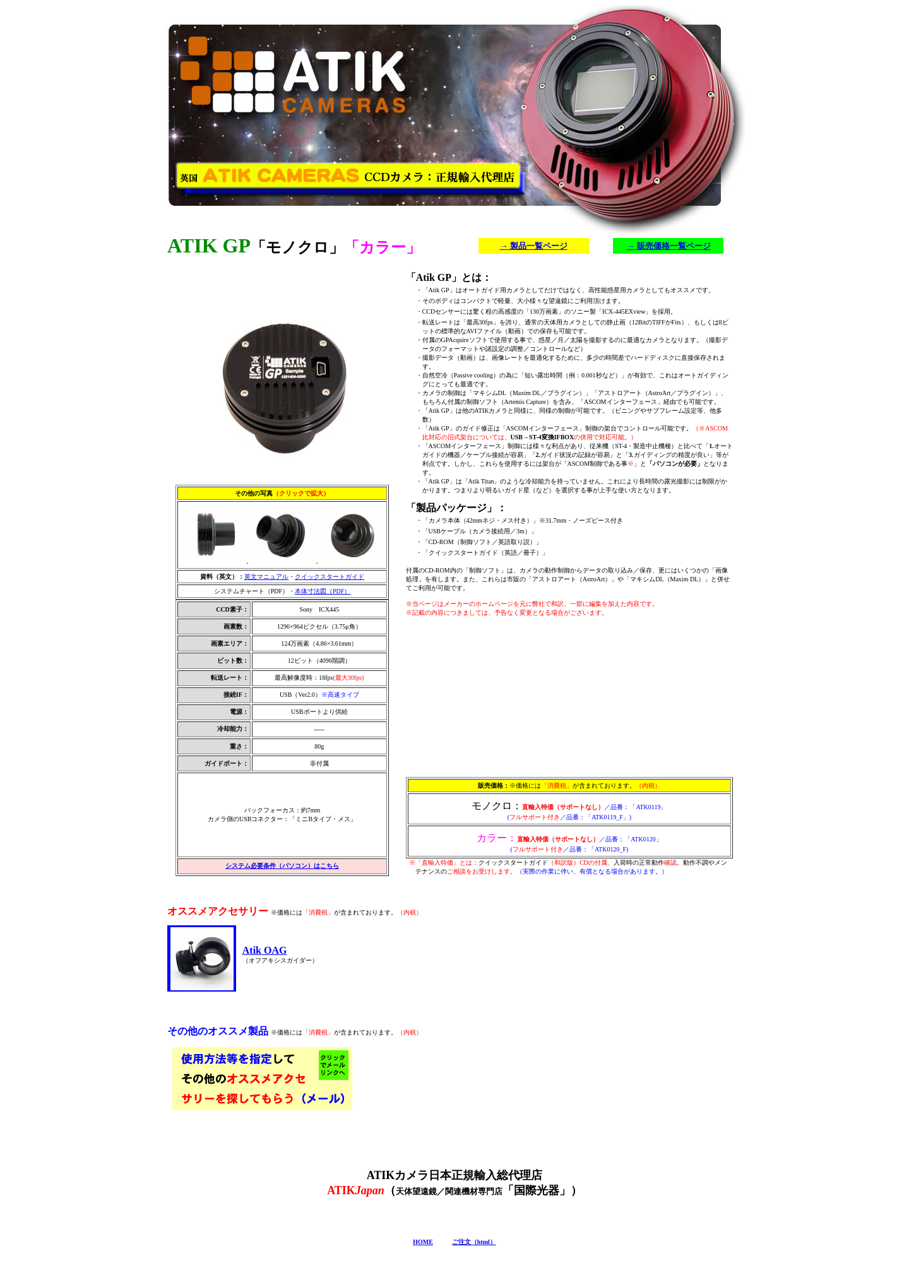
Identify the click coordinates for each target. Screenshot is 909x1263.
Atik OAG (264, 950)
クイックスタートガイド (329, 576)
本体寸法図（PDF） (322, 591)
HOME (423, 1241)
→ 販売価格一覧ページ (668, 246)
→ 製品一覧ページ (533, 246)
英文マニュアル (266, 576)
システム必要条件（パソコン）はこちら (282, 865)
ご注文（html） (474, 1241)
